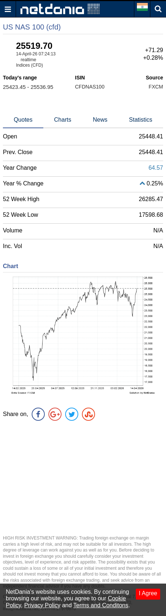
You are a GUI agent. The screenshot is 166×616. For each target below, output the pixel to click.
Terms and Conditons (100, 605)
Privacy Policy (42, 605)
